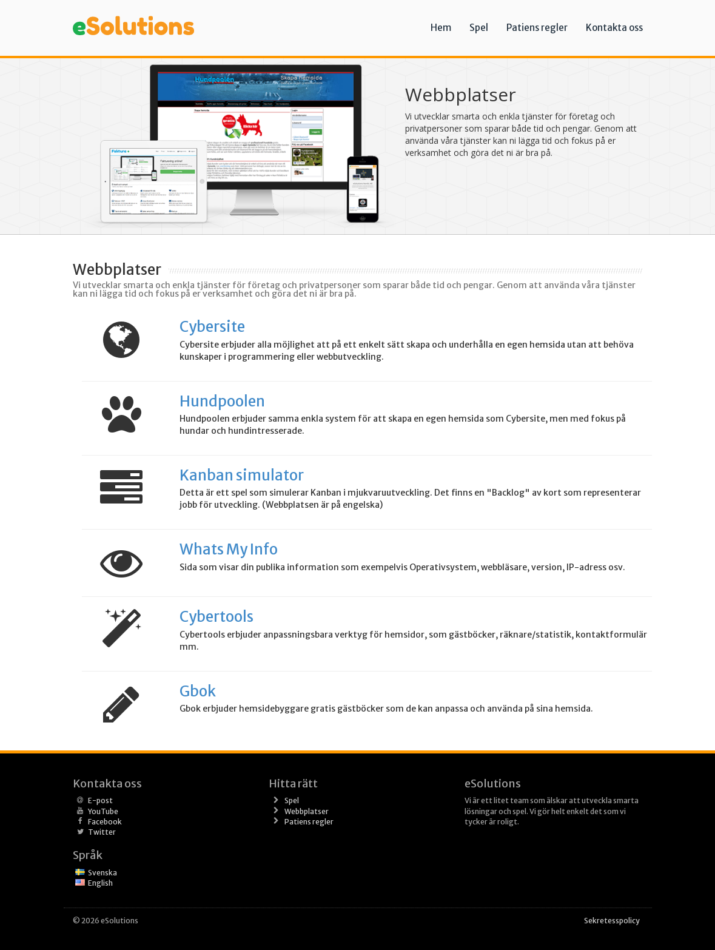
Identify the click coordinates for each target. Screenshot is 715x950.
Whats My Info (229, 549)
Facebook (105, 821)
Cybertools (216, 616)
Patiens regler (537, 27)
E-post (100, 800)
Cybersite (212, 326)
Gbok (198, 691)
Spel (478, 27)
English (100, 883)
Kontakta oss (614, 27)
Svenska (102, 872)
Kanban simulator (242, 475)
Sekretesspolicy (612, 920)
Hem (441, 27)
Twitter (102, 832)
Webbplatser (306, 811)
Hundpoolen (222, 401)
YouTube (103, 811)
